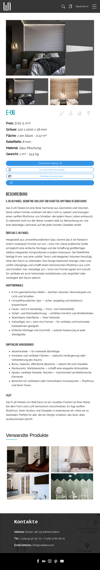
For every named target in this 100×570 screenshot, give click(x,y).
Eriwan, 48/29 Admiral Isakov (42, 531)
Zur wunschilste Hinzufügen (52, 170)
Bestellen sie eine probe (52, 176)
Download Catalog (50, 163)
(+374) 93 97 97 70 (31, 538)
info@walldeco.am (43, 545)
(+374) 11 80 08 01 (54, 538)
